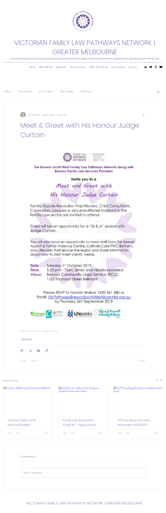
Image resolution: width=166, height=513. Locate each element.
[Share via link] (46, 350)
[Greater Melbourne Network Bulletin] (28, 400)
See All (159, 380)
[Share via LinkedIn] (38, 350)
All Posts (7, 91)
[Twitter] (150, 67)
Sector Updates (46, 91)
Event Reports (25, 91)
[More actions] (144, 115)
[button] (158, 91)
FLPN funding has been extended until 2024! (134, 422)
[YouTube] (161, 67)
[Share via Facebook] (22, 350)
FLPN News (86, 91)
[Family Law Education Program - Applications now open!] (83, 400)
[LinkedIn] (145, 67)
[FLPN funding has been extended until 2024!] (137, 400)
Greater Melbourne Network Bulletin (22, 422)
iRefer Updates (67, 91)
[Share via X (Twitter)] (30, 350)
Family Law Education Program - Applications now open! (79, 422)
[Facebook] (156, 67)
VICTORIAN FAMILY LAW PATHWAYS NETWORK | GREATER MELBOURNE (84, 47)
